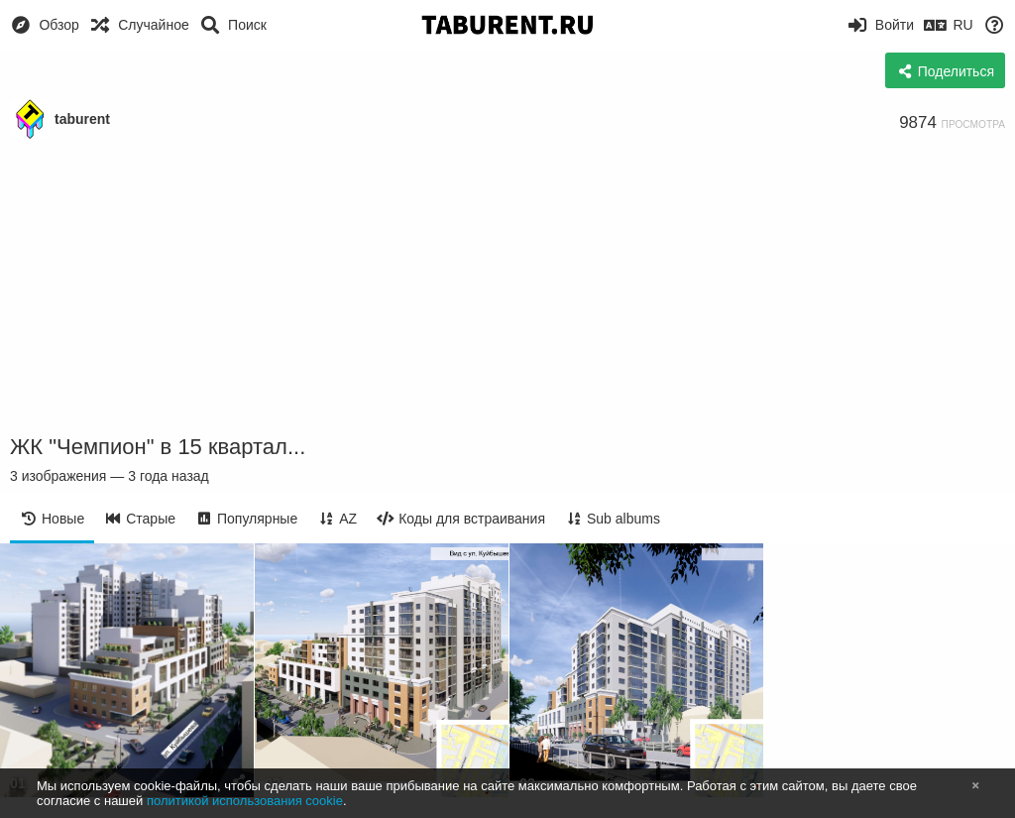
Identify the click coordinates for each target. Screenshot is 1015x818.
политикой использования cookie (245, 800)
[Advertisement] (507, 287)
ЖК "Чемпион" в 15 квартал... (157, 446)
